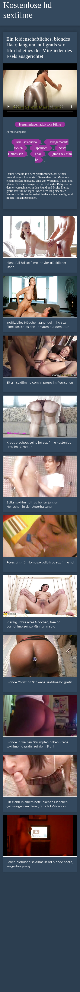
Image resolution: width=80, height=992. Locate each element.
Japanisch (40, 148)
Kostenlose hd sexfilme (27, 10)
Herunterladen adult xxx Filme (40, 124)
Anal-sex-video (26, 142)
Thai (38, 154)
